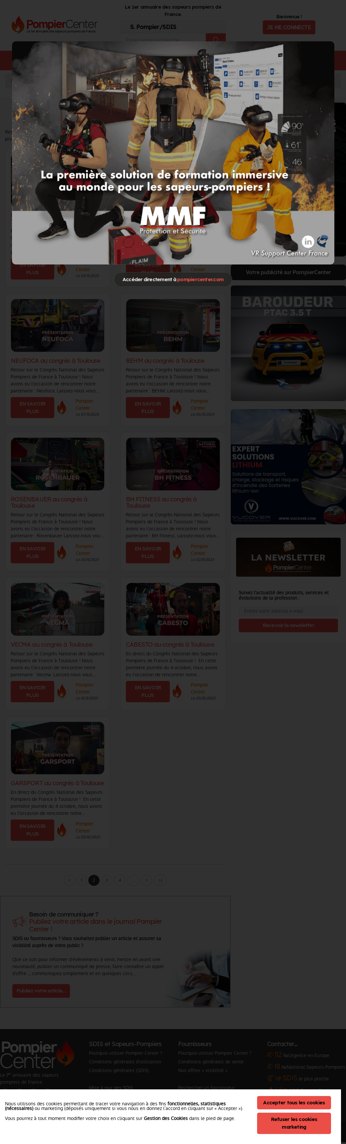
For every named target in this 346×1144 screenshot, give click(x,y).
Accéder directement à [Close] (173, 279)
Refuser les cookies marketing (294, 1123)
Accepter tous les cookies (294, 1102)
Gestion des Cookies (166, 1118)
